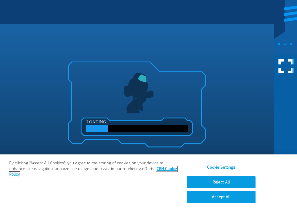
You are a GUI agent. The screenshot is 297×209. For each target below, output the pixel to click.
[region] (148, 181)
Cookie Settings (221, 167)
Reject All (221, 182)
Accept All (221, 196)
